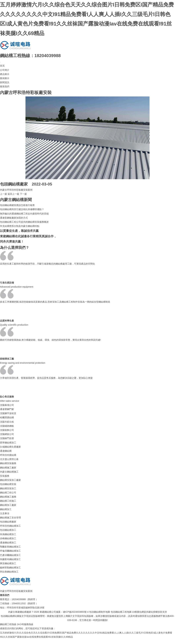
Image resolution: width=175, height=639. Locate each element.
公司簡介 (4, 70)
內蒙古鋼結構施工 (9, 471)
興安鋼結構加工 (8, 563)
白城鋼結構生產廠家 (10, 446)
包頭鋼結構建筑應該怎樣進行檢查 (17, 205)
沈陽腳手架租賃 (8, 413)
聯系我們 (4, 86)
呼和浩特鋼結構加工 (10, 526)
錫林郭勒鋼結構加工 (10, 567)
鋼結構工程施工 (8, 501)
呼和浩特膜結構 (8, 455)
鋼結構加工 (6, 509)
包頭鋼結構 (10, 184)
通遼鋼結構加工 (8, 542)
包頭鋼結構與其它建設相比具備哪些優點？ (22, 209)
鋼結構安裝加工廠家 (10, 480)
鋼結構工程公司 (8, 492)
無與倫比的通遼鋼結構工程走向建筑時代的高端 (24, 213)
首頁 (2, 65)
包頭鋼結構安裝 (8, 484)
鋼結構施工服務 (8, 496)
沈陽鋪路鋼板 (7, 426)
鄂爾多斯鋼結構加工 (10, 546)
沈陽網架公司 (7, 434)
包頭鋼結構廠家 (8, 521)
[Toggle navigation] (0, 62)
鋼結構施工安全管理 (10, 517)
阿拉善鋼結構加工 (9, 571)
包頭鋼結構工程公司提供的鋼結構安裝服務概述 (24, 222)
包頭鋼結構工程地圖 (121, 612)
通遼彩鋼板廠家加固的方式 (14, 217)
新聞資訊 (4, 82)
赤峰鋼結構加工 (8, 538)
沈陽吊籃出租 (7, 421)
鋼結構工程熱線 (8, 624)
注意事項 (4, 513)
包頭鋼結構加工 (8, 530)
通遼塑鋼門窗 (7, 409)
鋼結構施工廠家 (8, 467)
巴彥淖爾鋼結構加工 (10, 555)
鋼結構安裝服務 (8, 463)
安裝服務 (4, 476)
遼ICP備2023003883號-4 (76, 612)
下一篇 (23, 194)
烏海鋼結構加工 (8, 534)
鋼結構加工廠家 (8, 505)
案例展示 (4, 78)
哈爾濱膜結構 (7, 417)
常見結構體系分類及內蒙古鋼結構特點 (19, 226)
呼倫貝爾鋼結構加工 (10, 550)
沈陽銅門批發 (7, 438)
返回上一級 (13, 194)
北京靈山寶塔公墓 (9, 459)
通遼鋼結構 (6, 451)
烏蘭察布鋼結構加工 (10, 559)
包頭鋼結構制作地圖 (99, 612)
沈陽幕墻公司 (7, 405)
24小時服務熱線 (25, 624)
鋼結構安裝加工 (8, 488)
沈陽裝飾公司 (7, 430)
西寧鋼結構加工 (8, 442)
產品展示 (4, 74)
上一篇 (3, 194)
